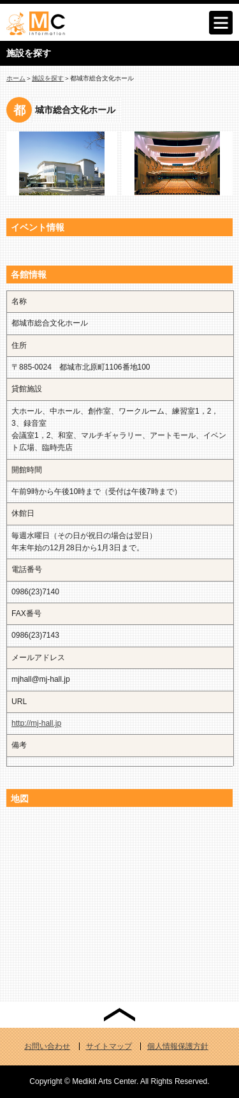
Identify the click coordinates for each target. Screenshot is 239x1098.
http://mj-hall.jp (36, 723)
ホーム (15, 78)
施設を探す (48, 78)
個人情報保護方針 (177, 1046)
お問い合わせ (47, 1046)
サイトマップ (109, 1046)
